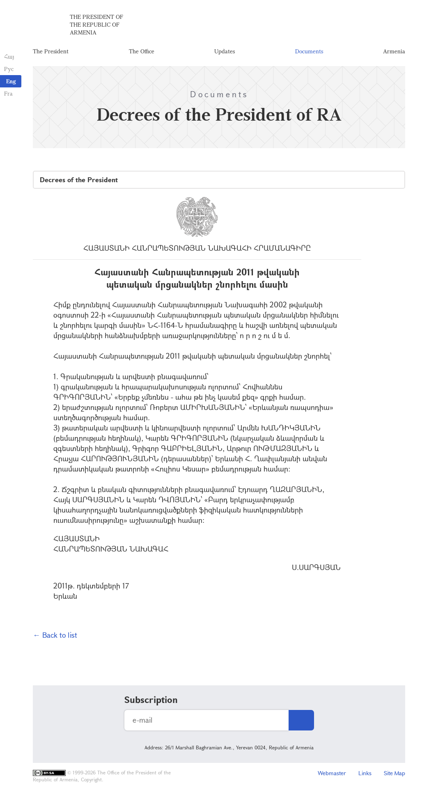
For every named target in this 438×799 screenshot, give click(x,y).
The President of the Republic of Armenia (96, 24)
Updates (224, 51)
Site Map (394, 773)
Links (364, 773)
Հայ (9, 56)
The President (51, 51)
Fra (8, 93)
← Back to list (55, 635)
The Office (141, 51)
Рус (9, 69)
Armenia (394, 51)
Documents (309, 51)
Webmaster (332, 773)
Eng (11, 81)
